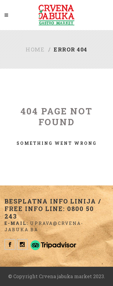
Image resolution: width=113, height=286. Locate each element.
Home (35, 49)
